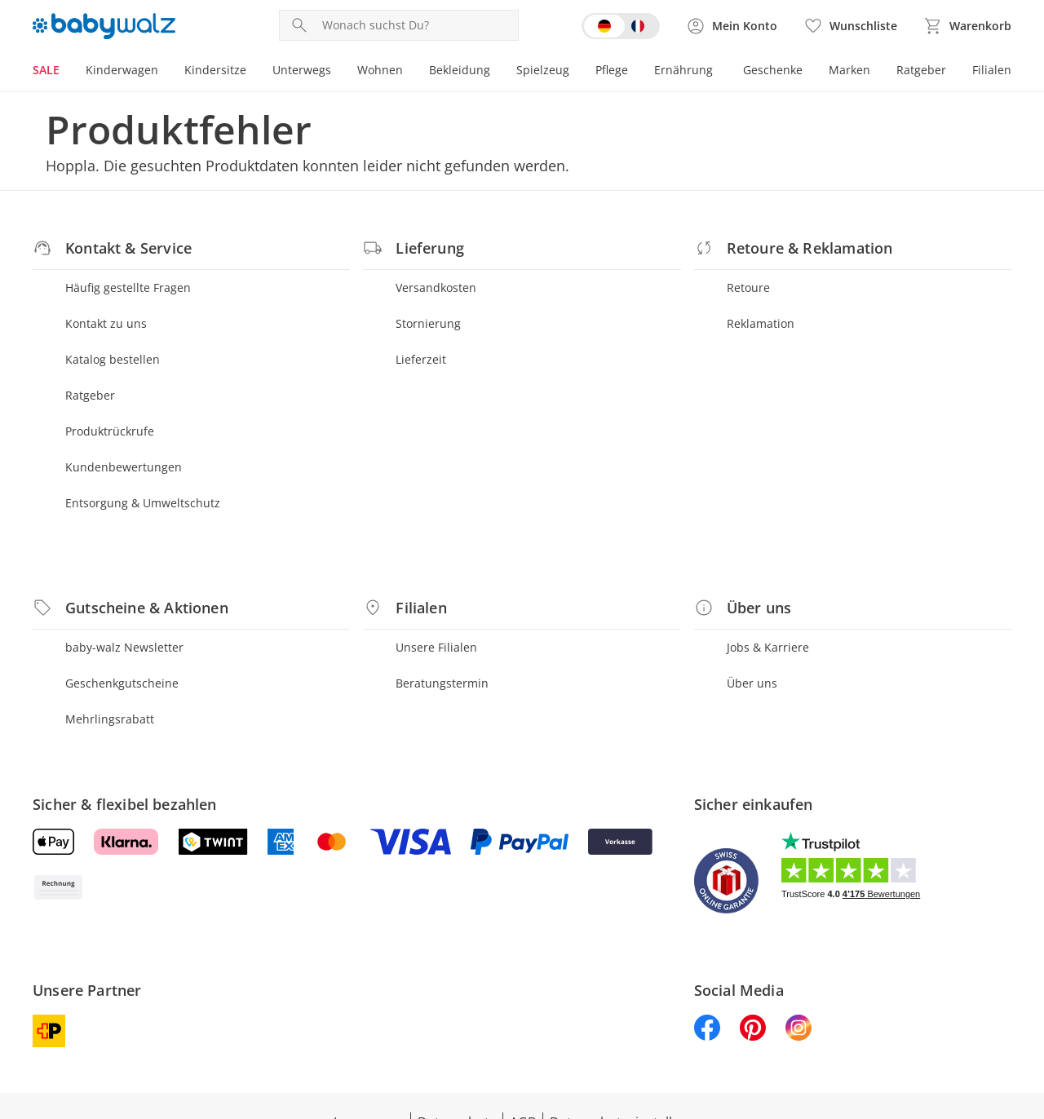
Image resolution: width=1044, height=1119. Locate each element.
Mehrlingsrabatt (109, 719)
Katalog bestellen (112, 359)
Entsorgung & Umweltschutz (142, 503)
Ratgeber (921, 69)
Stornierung (428, 323)
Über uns (752, 683)
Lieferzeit (421, 359)
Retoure (748, 287)
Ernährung (683, 69)
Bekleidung (459, 69)
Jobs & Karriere (768, 647)
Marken (849, 69)
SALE (46, 69)
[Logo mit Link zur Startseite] (104, 26)
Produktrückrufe (109, 431)
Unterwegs (301, 69)
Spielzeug (542, 69)
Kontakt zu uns (106, 323)
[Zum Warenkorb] (967, 26)
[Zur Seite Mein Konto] (731, 26)
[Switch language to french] (621, 26)
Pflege (611, 69)
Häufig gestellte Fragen (128, 287)
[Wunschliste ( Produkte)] (850, 26)
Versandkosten (436, 287)
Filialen (991, 69)
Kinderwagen (122, 69)
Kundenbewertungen (123, 467)
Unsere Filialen (436, 647)
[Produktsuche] (416, 25)
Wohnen (380, 69)
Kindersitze (215, 69)
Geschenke (773, 69)
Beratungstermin (442, 683)
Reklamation (760, 323)
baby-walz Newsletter (124, 647)
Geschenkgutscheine (122, 683)
